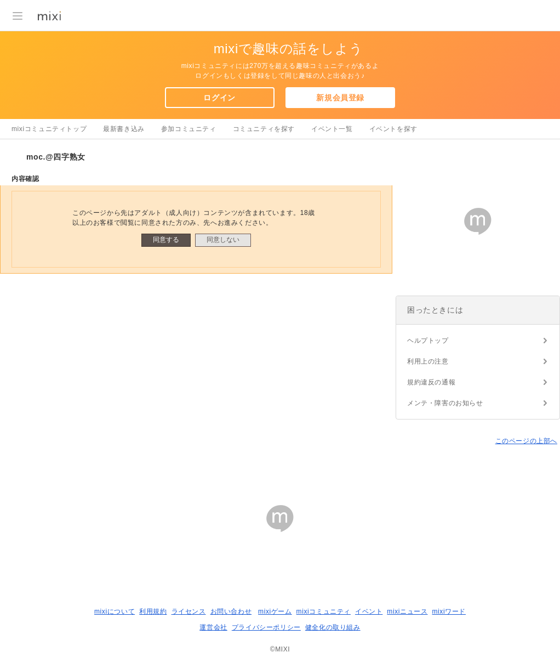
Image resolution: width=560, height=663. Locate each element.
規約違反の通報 (431, 382)
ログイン (219, 97)
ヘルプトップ (428, 340)
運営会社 (213, 627)
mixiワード (449, 611)
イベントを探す (393, 129)
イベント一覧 (332, 129)
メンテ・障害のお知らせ (445, 403)
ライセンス (189, 611)
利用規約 (153, 611)
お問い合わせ (231, 611)
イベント (368, 611)
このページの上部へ (526, 441)
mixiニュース (407, 611)
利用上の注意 (428, 361)
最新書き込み (124, 129)
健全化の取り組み (333, 627)
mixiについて (114, 611)
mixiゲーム (275, 611)
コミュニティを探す (264, 129)
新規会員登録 (340, 97)
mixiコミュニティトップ (49, 129)
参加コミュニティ (188, 129)
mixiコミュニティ (323, 611)
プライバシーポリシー (266, 627)
